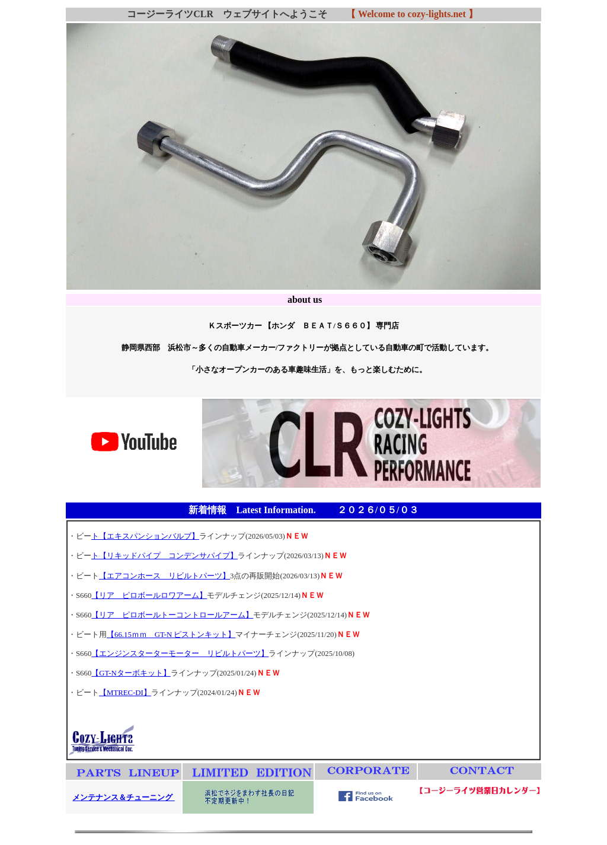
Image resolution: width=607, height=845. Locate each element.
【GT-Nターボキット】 (130, 673)
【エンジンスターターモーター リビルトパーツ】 (180, 653)
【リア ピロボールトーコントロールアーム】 (172, 615)
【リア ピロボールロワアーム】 (149, 595)
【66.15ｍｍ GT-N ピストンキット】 (171, 634)
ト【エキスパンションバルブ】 (145, 536)
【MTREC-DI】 (125, 693)
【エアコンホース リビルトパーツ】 (164, 576)
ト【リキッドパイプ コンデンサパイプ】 (164, 556)
